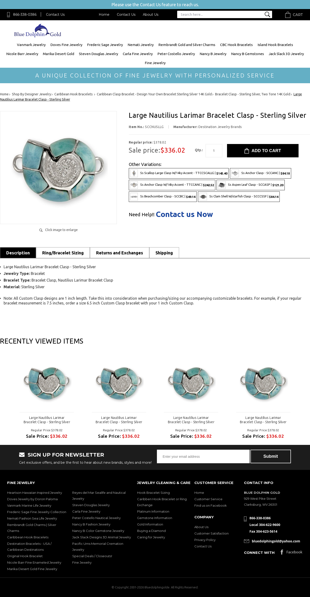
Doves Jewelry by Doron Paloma (32, 499)
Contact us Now (184, 214)
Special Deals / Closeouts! (92, 556)
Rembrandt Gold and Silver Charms (186, 45)
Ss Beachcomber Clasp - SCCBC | (162, 197)
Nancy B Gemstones (247, 54)
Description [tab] (18, 252)
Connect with (259, 552)
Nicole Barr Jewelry (22, 54)
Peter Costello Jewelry (176, 54)
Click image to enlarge (61, 230)
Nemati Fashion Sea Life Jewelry (32, 518)
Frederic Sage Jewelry (105, 45)
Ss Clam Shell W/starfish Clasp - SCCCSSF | (238, 197)
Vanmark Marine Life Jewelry (29, 505)
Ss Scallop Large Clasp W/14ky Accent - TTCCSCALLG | (178, 173)
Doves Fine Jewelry (66, 45)
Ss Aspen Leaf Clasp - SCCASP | (250, 185)
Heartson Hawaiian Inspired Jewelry (34, 492)
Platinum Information (153, 511)
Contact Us (55, 14)
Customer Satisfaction (211, 533)
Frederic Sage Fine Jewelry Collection (36, 512)
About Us (150, 14)
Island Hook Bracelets (275, 45)
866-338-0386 (24, 14)
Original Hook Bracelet (25, 556)
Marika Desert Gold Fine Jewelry (32, 569)
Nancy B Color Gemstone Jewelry (98, 531)
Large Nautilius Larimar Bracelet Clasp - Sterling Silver (47, 420)
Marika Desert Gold (58, 54)
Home (104, 14)
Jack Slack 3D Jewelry (286, 54)
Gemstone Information (154, 518)
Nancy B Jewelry (213, 54)
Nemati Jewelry (141, 45)
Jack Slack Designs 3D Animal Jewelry (101, 537)
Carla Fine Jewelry (138, 54)
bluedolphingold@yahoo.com (276, 541)
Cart (298, 14)
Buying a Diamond (151, 531)
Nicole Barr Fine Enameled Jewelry (34, 562)
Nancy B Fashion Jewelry (91, 524)
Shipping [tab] (164, 252)
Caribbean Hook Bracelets (27, 537)
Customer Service (208, 499)
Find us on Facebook (210, 505)
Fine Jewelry (155, 63)
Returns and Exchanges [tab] (119, 252)
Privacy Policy (205, 540)
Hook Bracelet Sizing (153, 492)
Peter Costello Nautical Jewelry (96, 518)
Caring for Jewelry (151, 537)
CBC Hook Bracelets (236, 45)
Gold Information (150, 524)
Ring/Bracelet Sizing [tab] (63, 252)
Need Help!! (142, 214)
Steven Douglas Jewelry (98, 54)
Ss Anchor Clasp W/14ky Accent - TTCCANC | (172, 185)
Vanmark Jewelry (31, 45)
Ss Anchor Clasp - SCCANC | (260, 173)
